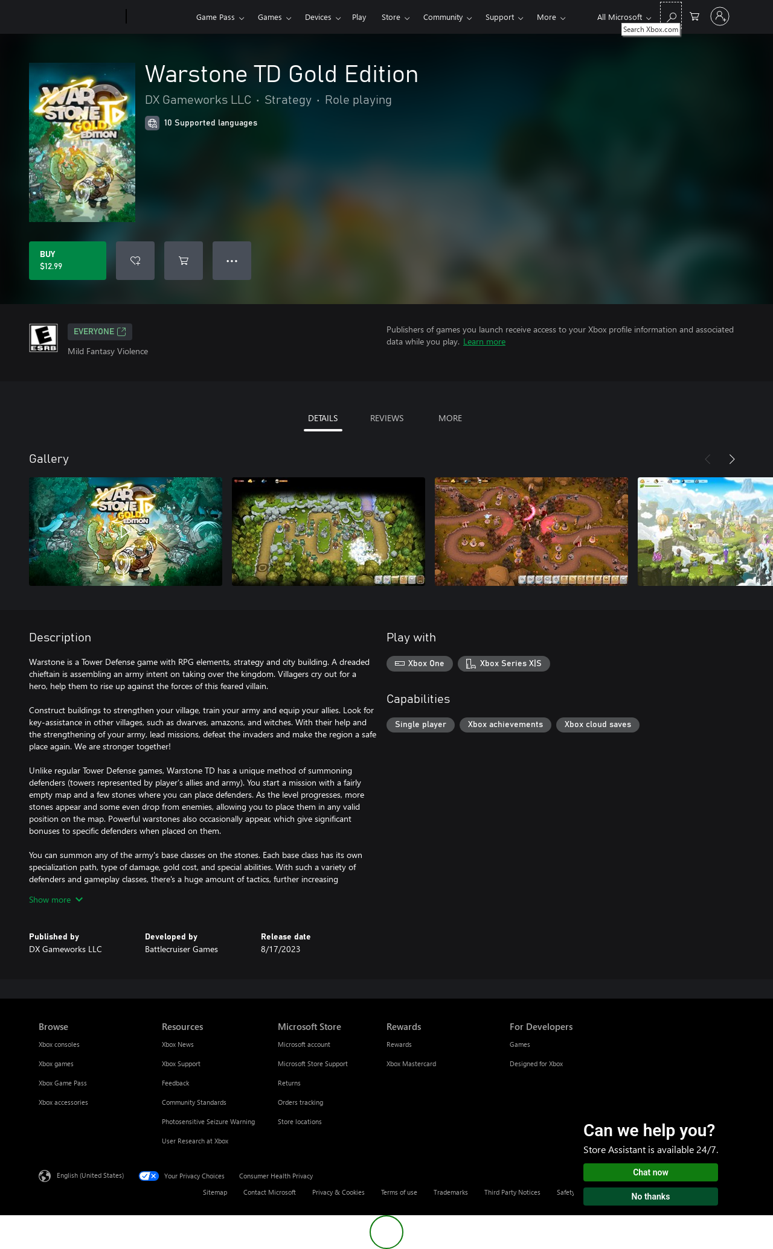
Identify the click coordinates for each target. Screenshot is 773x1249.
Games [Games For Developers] (520, 1044)
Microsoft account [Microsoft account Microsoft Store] (304, 1044)
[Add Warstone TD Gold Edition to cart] (183, 260)
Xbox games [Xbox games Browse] (56, 1063)
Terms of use (399, 1192)
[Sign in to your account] (719, 16)
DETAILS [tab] (323, 418)
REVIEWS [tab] (386, 418)
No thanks (651, 1196)
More (546, 16)
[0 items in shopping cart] (694, 15)
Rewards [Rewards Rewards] (399, 1044)
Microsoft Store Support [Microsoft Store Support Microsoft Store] (313, 1063)
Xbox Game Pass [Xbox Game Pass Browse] (63, 1083)
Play (359, 16)
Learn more (484, 341)
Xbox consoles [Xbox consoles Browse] (59, 1044)
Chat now (651, 1172)
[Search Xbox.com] (671, 15)
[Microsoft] (80, 17)
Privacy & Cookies (338, 1192)
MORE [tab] (450, 418)
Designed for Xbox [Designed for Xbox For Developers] (536, 1063)
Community (443, 16)
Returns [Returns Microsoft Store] (289, 1083)
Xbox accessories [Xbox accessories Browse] (63, 1102)
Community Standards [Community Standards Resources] (194, 1102)
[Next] (732, 459)
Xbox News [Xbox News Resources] (178, 1044)
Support (500, 16)
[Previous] (708, 459)
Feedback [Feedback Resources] (175, 1083)
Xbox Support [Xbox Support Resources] (181, 1063)
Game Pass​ (215, 16)
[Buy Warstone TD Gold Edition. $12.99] (67, 260)
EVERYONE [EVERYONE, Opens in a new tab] (100, 332)
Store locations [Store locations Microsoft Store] (300, 1121)
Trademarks (451, 1192)
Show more (56, 899)
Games (270, 16)
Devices (318, 16)
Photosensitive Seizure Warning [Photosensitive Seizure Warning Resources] (208, 1121)
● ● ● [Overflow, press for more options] (232, 260)
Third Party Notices (512, 1192)
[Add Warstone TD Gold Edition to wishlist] (135, 260)
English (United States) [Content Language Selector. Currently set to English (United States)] (90, 1175)
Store (391, 16)
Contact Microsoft (269, 1192)
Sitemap (215, 1192)
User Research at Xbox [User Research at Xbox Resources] (195, 1141)
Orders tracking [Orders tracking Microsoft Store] (300, 1102)
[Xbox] (159, 17)
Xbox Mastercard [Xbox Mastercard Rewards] (411, 1063)
